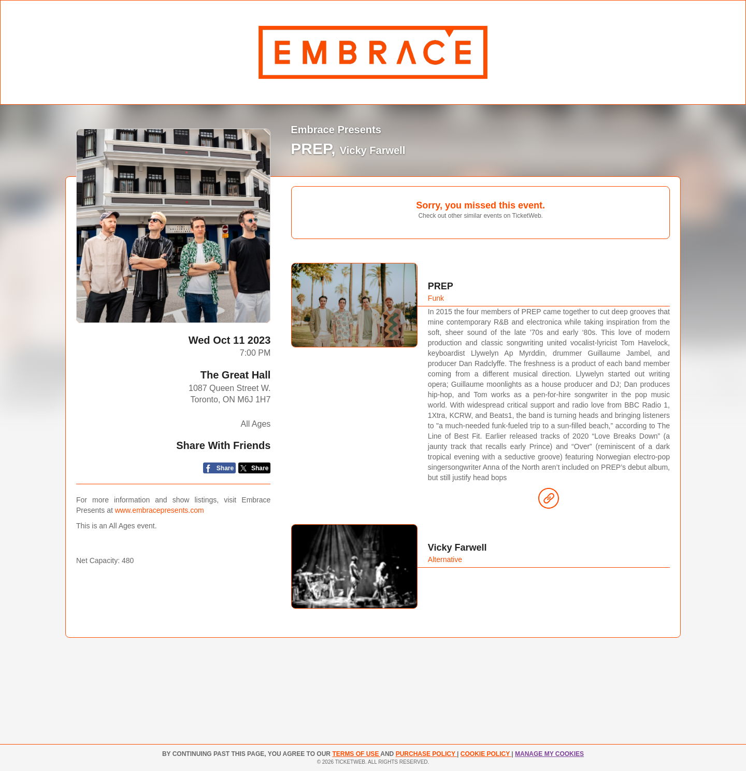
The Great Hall (235, 375)
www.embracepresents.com (159, 510)
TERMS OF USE (356, 754)
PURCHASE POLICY (426, 754)
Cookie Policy (486, 754)
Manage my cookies (549, 754)
